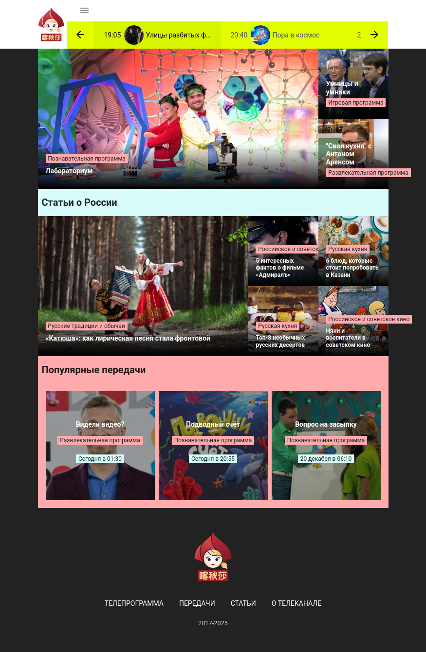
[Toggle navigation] (84, 11)
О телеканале (296, 603)
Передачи (197, 603)
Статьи (243, 603)
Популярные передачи (94, 370)
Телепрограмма (134, 603)
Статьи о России (79, 202)
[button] (80, 35)
